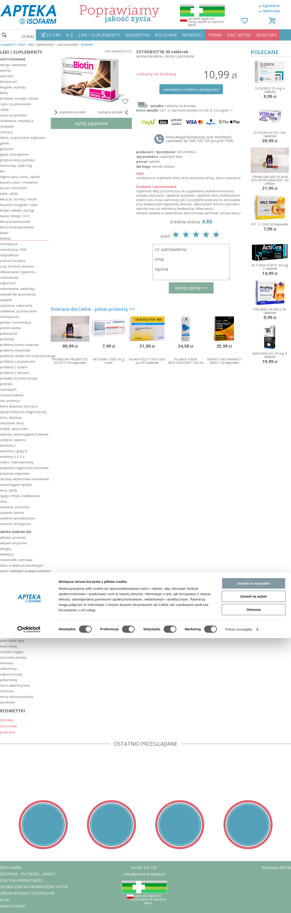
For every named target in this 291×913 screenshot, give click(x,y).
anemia (5, 70)
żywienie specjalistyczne (17, 518)
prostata (6, 384)
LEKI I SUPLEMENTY (99, 35)
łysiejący (6, 582)
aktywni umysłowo (13, 543)
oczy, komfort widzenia (17, 266)
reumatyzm (8, 389)
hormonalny (8, 635)
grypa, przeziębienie (14, 154)
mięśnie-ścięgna (11, 652)
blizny (4, 93)
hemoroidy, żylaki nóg (16, 165)
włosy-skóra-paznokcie (16, 696)
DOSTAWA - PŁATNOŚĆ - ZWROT (28, 874)
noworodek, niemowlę (16, 560)
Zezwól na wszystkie (253, 443)
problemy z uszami (13, 367)
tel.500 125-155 (144, 867)
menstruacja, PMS (13, 249)
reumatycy (7, 610)
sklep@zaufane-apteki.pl (144, 874)
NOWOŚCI (192, 35)
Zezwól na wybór (253, 456)
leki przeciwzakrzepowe (17, 227)
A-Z (69, 35)
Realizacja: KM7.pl (276, 867)
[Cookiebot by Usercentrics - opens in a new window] (29, 488)
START (22, 44)
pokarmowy (8, 680)
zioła (3, 501)
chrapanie (7, 126)
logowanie (271, 5)
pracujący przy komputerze (19, 604)
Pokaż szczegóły (238, 489)
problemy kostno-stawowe (19, 345)
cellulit (4, 109)
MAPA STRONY (12, 906)
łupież (4, 233)
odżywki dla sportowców (18, 294)
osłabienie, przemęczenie (18, 311)
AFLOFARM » (187, 152)
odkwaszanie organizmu (17, 272)
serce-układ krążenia (15, 685)
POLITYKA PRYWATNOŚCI (21, 880)
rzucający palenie (12, 616)
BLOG (5, 899)
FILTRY (54, 35)
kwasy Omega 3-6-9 (14, 216)
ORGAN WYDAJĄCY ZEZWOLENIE (27, 893)
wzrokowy (7, 702)
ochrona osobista (13, 261)
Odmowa (253, 469)
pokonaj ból (8, 333)
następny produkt (114, 112)
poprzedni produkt (69, 112)
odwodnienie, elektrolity (17, 289)
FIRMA (215, 35)
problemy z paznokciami (17, 361)
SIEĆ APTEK (239, 35)
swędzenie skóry (12, 423)
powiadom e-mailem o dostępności (191, 89)
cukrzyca (6, 132)
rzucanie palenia (11, 395)
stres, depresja (10, 417)
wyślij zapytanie (91, 123)
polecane (7, 732)
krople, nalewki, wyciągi (17, 210)
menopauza (8, 244)
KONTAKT (267, 35)
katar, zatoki (9, 193)
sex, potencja (9, 401)
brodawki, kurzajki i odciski (19, 98)
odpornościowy (11, 674)
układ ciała (10, 629)
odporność (8, 283)
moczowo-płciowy (13, 657)
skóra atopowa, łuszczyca (19, 406)
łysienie (87, 44)
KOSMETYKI (137, 35)
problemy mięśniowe (15, 350)
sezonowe (8, 726)
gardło (4, 143)
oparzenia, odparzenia (16, 305)
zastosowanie (13, 59)
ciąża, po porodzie (13, 115)
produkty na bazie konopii (18, 378)
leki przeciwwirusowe (15, 221)
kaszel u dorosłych (13, 188)
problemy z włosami (14, 373)
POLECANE (166, 35)
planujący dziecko (13, 593)
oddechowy (8, 669)
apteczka (6, 76)
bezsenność (8, 81)
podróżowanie (10, 328)
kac (2, 171)
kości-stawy (8, 646)
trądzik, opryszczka (14, 428)
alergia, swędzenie (13, 65)
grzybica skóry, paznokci (17, 160)
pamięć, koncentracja (15, 322)
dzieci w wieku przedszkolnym (21, 565)
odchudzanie (9, 277)
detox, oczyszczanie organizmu (22, 137)
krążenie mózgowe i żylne (18, 205)
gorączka (6, 149)
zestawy (6, 720)
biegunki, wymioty (13, 87)
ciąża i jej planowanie (15, 104)
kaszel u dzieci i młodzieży (19, 182)
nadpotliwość (9, 255)
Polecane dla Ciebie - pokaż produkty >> (93, 309)
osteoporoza (9, 317)
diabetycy (7, 554)
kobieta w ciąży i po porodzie (21, 576)
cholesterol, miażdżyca (16, 121)
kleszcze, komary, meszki (18, 199)
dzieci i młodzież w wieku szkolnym (24, 571)
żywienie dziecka (12, 512)
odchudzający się (12, 588)
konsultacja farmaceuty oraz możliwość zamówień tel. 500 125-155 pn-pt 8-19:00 (199, 139)
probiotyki (7, 339)
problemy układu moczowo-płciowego (24, 356)
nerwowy (6, 663)
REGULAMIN (10, 867)
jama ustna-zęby (12, 641)
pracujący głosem (13, 599)
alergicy (5, 549)
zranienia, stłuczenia (14, 507)
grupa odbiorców (15, 532)
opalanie (6, 300)
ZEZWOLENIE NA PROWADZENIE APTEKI (34, 886)
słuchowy (7, 691)
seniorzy (6, 621)
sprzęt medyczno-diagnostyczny (23, 412)
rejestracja (271, 10)
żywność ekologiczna (15, 524)
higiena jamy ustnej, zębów (20, 177)
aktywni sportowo (13, 537)
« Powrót (7, 44)
